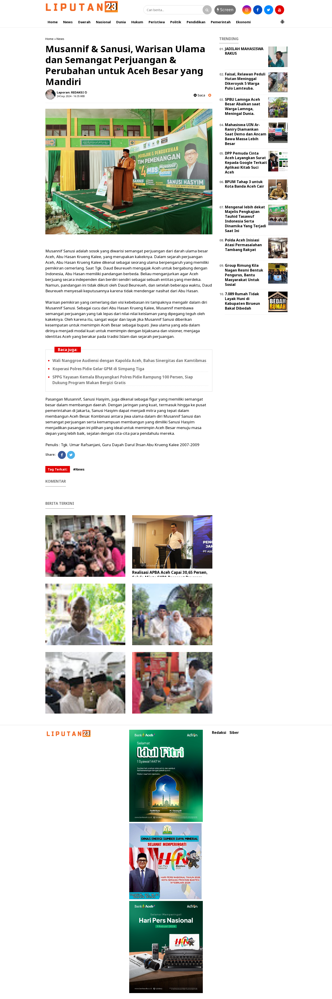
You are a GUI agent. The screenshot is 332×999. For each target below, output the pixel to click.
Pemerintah (221, 22)
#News (79, 469)
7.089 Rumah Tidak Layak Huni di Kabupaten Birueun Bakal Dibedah (242, 301)
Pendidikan (196, 22)
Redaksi (219, 732)
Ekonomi (243, 22)
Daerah (84, 22)
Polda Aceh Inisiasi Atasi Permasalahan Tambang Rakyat (243, 245)
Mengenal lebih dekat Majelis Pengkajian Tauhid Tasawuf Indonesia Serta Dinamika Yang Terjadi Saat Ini (245, 218)
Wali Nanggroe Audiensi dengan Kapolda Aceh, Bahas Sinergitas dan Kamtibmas (129, 360)
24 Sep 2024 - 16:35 (68, 96)
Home (53, 22)
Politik (175, 22)
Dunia (121, 22)
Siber (234, 732)
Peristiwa (157, 22)
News (68, 22)
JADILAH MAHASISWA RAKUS (244, 51)
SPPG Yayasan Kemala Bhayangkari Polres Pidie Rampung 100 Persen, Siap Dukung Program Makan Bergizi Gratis (122, 379)
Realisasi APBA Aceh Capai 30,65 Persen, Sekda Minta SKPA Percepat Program (170, 575)
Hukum (137, 22)
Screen (225, 9)
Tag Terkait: (58, 469)
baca (199, 95)
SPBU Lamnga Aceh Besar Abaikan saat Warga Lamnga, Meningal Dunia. (242, 106)
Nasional (103, 22)
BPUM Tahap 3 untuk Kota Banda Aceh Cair (244, 184)
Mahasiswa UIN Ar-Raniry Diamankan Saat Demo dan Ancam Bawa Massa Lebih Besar (245, 134)
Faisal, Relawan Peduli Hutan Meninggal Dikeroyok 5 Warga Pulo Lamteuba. (245, 81)
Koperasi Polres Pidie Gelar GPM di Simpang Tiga (98, 368)
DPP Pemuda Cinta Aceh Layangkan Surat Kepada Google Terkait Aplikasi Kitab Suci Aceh (246, 163)
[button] (282, 20)
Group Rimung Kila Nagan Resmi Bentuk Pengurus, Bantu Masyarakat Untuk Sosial (244, 275)
